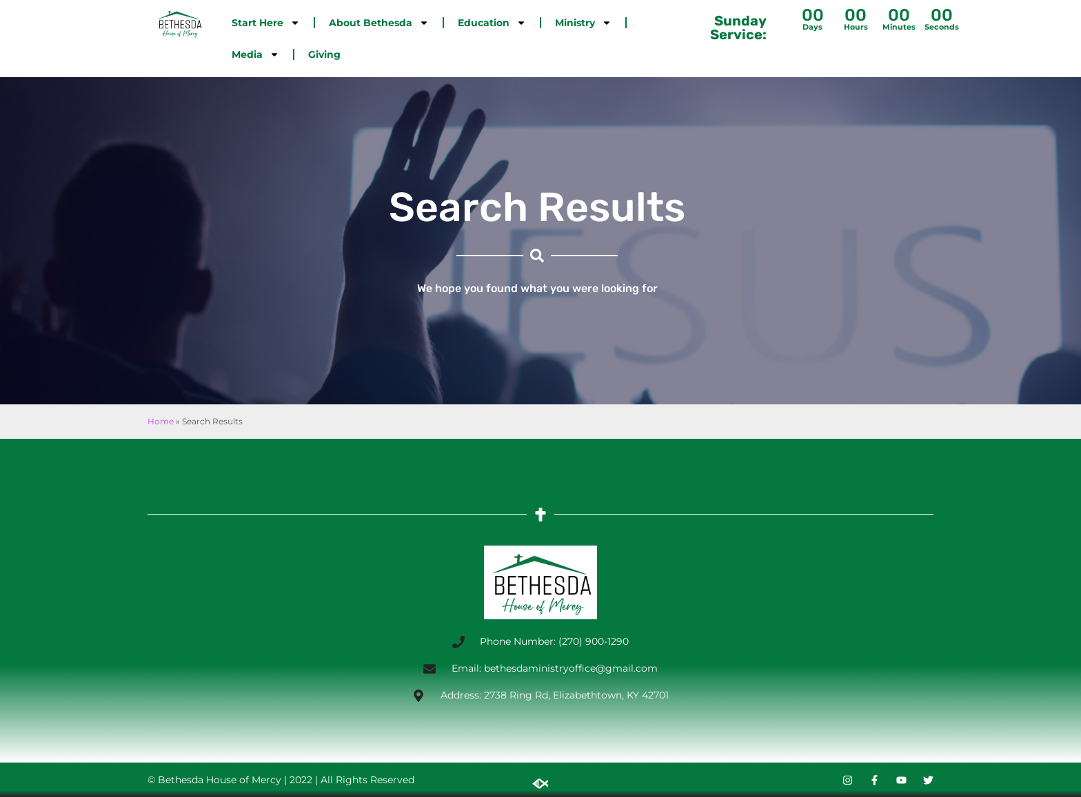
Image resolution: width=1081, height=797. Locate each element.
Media (255, 54)
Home (161, 421)
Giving (324, 54)
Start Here (266, 22)
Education (492, 22)
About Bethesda (379, 22)
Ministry (583, 22)
